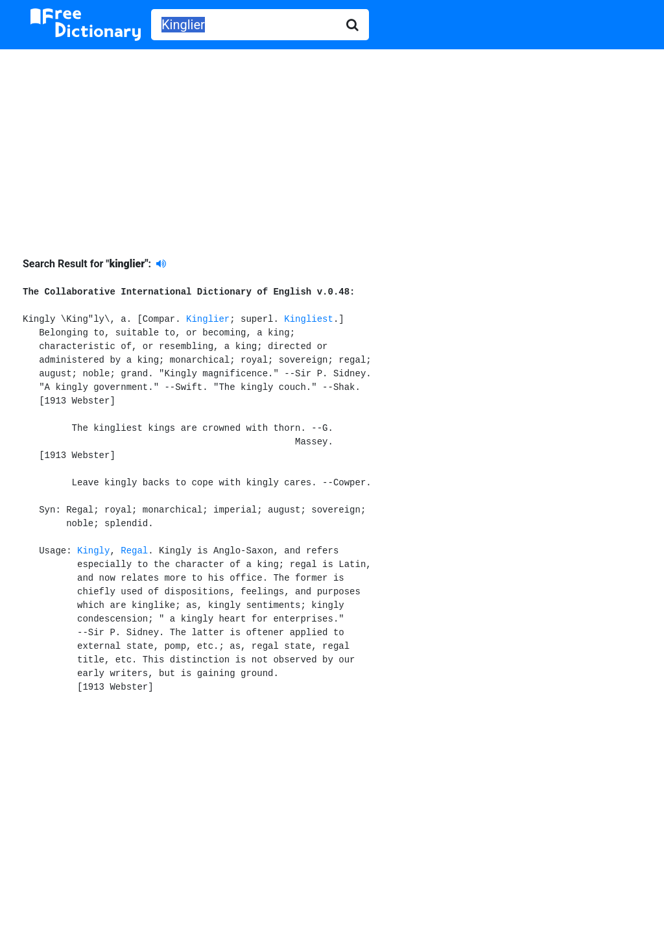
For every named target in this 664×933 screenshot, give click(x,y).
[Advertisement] (332, 143)
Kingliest (308, 319)
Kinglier (208, 319)
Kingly (93, 551)
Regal (134, 551)
